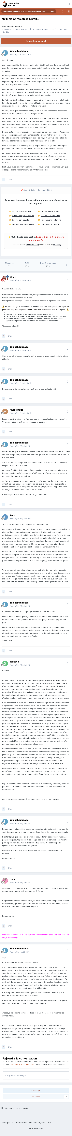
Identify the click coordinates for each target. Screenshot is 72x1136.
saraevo (14, 661)
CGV (49, 1122)
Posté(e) (20, 54)
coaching (57, 244)
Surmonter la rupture (50, 224)
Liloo (12, 879)
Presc (13, 515)
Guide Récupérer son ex (23, 215)
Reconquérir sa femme (51, 220)
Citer (10, 179)
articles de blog (32, 244)
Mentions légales (37, 1122)
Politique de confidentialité (14, 1122)
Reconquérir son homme (23, 224)
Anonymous (16, 409)
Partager (36, 1090)
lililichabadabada (13, 26)
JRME (13, 277)
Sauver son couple (20, 220)
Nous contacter (36, 1128)
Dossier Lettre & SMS (50, 211)
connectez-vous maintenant (23, 1064)
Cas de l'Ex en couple (50, 215)
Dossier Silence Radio (21, 211)
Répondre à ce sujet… (16, 1075)
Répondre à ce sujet (36, 41)
